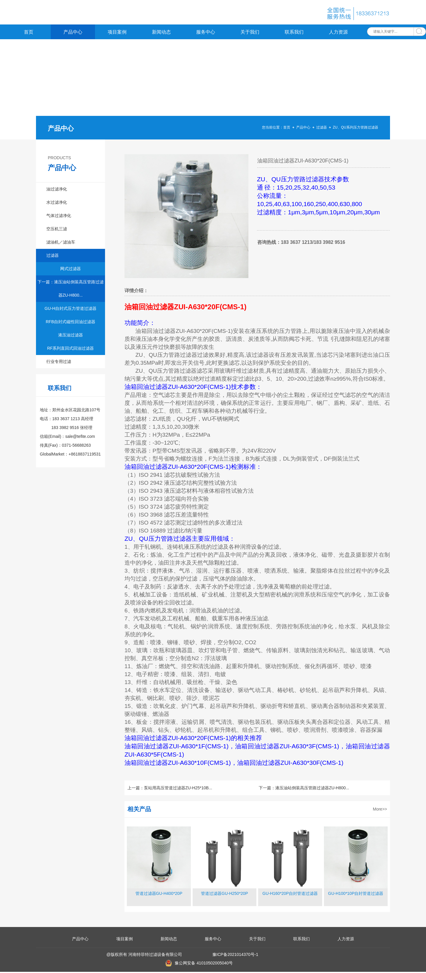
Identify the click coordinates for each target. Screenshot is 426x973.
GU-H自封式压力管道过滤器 (70, 309)
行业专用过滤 (58, 362)
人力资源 (338, 33)
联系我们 (294, 33)
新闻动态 (161, 33)
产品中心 (72, 33)
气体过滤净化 (58, 216)
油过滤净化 (56, 190)
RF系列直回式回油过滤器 (70, 349)
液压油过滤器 (70, 336)
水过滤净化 (56, 203)
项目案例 (117, 33)
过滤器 (321, 128)
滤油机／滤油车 (60, 243)
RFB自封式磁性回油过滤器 (70, 323)
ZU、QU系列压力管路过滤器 (355, 128)
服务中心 (205, 33)
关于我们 (249, 33)
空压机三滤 (56, 230)
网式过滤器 (70, 269)
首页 (28, 33)
